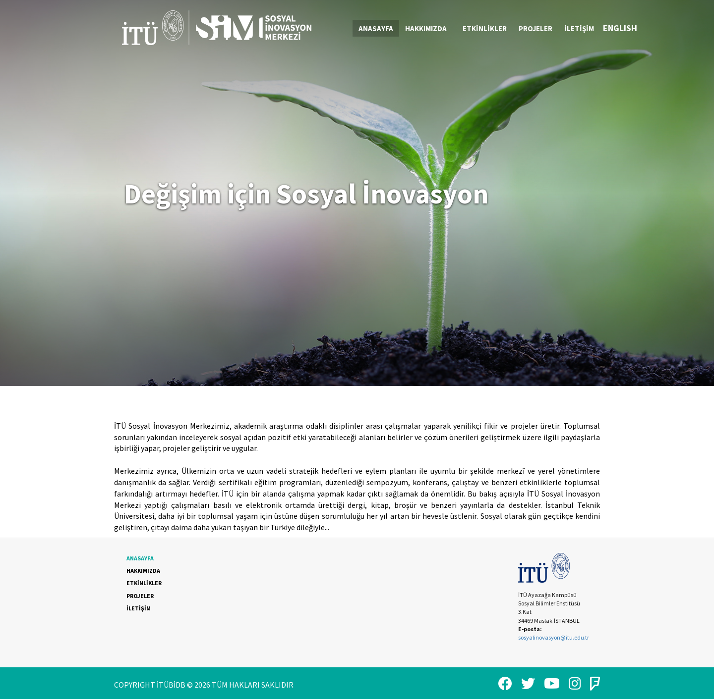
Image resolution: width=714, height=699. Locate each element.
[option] (357, 193)
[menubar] (476, 28)
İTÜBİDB (171, 685)
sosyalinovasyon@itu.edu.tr (553, 637)
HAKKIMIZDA (430, 28)
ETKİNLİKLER (485, 28)
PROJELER (535, 28)
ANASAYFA (375, 28)
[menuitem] (376, 28)
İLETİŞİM (579, 28)
